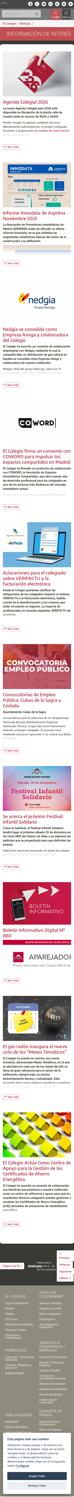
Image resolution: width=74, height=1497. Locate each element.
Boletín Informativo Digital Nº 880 (34, 932)
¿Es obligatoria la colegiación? (49, 1326)
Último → (65, 1278)
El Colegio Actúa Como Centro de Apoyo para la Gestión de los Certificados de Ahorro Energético (37, 1171)
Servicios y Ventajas (50, 1303)
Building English (14, 1373)
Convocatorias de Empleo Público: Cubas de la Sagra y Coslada (32, 700)
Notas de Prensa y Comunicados (49, 1423)
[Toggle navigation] (66, 14)
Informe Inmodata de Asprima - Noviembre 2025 (35, 215)
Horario (9, 1308)
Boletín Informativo (16, 1427)
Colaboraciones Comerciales (48, 1401)
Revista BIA (12, 1421)
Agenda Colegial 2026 (25, 102)
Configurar (22, 1465)
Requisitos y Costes (50, 1308)
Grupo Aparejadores (17, 1303)
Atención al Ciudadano (52, 1383)
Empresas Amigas (15, 1329)
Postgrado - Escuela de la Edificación (19, 1358)
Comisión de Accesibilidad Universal (52, 1377)
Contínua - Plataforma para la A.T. (18, 1366)
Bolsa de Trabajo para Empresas (51, 1364)
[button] (12, 1266)
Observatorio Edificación (19, 1324)
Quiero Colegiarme (50, 1313)
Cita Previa (11, 1319)
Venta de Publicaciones (18, 1432)
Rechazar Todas (37, 1485)
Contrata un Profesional (53, 1357)
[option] (20, 1303)
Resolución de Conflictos (53, 1389)
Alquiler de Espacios (50, 1394)
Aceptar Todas (37, 1476)
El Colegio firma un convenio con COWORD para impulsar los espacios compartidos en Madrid (37, 456)
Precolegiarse (47, 1319)
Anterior (64, 1264)
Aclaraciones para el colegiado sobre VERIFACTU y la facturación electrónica (34, 578)
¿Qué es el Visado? (49, 1370)
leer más (13, 146)
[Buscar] (21, 14)
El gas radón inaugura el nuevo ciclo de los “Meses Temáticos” (35, 1049)
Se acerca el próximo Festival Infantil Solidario (33, 819)
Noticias (9, 1313)
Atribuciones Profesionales (13, 1336)
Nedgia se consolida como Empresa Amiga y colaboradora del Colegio (35, 334)
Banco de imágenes (50, 1429)
